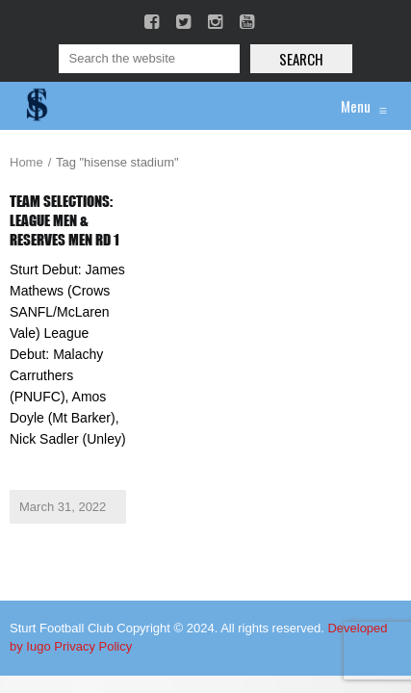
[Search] (149, 58)
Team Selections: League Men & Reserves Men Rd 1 (64, 220)
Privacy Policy (93, 646)
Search (301, 58)
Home (26, 162)
